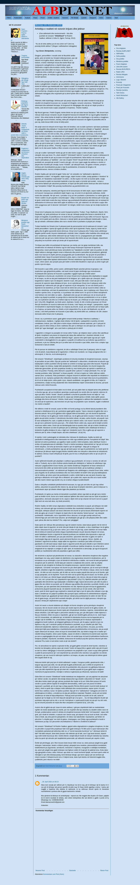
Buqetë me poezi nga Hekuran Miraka (25, 200)
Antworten (44, 805)
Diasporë (93, 18)
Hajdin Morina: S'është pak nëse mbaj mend (25, 176)
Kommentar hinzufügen (44, 811)
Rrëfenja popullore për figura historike (24, 104)
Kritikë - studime (53, 18)
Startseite (72, 870)
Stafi (116, 18)
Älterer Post (104, 870)
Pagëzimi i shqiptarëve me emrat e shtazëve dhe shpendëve (25, 153)
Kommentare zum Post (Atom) (53, 874)
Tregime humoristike (25, 56)
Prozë (43, 18)
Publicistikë (18, 18)
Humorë (65, 18)
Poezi (35, 18)
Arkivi (101, 18)
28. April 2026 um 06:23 (50, 782)
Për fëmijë (74, 18)
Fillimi (9, 18)
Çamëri (83, 18)
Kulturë (27, 18)
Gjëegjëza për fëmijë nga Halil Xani (24, 81)
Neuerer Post (40, 870)
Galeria (108, 18)
